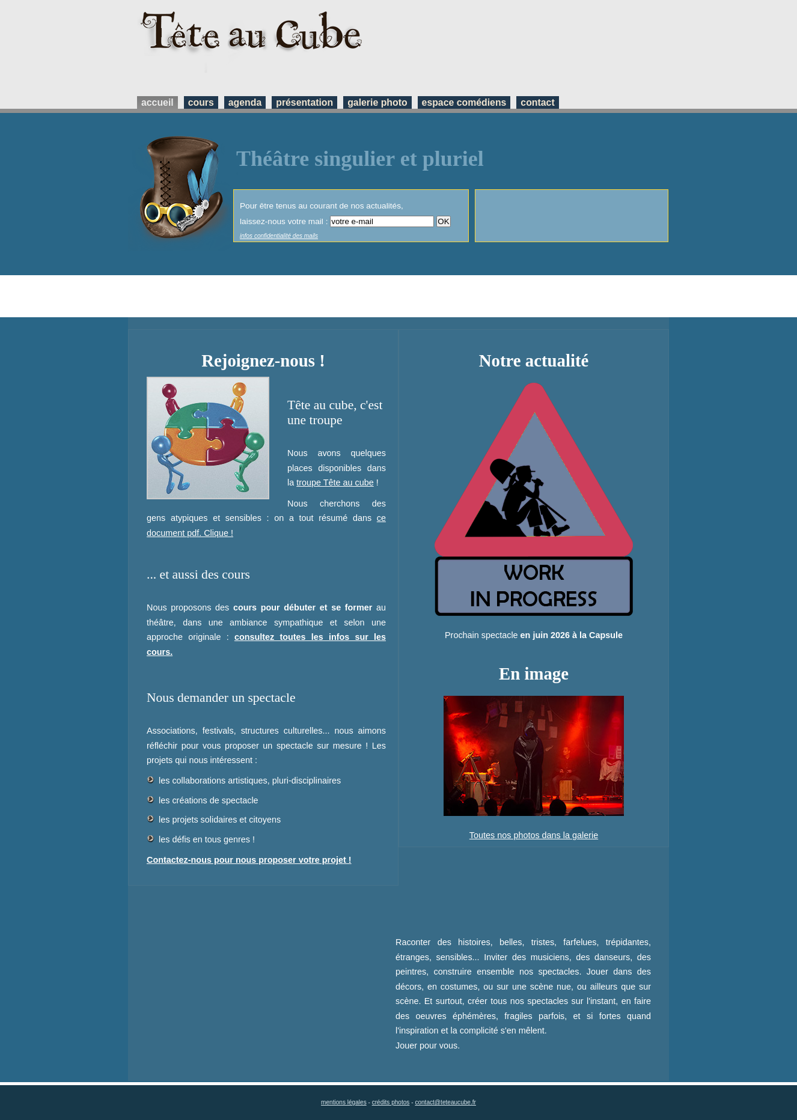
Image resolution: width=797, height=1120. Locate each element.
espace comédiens (464, 102)
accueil (157, 102)
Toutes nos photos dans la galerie (533, 835)
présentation (304, 102)
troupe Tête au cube (335, 482)
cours (201, 102)
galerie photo (377, 102)
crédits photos (391, 1102)
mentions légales (344, 1102)
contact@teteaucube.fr (445, 1102)
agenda (244, 102)
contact (537, 102)
